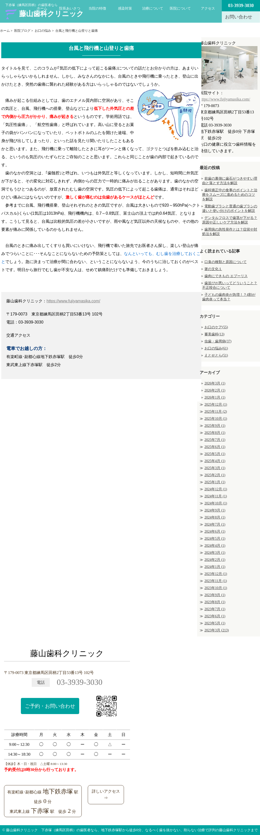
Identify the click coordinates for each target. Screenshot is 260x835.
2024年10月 (215, 503)
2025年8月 (214, 433)
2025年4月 (214, 461)
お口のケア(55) (216, 327)
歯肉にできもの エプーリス (226, 276)
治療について (152, 8)
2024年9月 (214, 510)
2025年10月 (215, 419)
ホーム (42, 8)
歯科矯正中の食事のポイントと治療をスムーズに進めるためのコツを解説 (229, 194)
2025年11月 (215, 411)
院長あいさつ (69, 8)
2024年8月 (214, 517)
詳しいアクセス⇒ (106, 794)
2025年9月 (214, 426)
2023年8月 (214, 602)
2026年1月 (214, 397)
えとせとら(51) (216, 355)
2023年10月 (215, 588)
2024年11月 (215, 496)
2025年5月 (214, 454)
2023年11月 (215, 581)
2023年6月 (214, 616)
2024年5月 (214, 538)
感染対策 (125, 8)
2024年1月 (214, 567)
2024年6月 (214, 531)
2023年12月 (215, 574)
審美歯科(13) (214, 334)
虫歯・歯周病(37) (217, 341)
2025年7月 (214, 440)
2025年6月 (214, 447)
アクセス (208, 8)
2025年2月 (214, 475)
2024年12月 (215, 489)
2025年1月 (214, 482)
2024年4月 (214, 546)
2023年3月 (216, 630)
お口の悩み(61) (216, 348)
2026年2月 (214, 390)
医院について (180, 8)
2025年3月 (214, 468)
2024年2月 (214, 560)
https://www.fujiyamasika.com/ (73, 301)
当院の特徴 (97, 8)
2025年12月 (215, 404)
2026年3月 (214, 383)
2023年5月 (214, 623)
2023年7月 (214, 609)
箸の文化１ (213, 269)
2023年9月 (214, 595)
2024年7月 (214, 524)
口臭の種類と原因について (225, 262)
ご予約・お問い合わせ (50, 706)
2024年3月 (214, 553)
